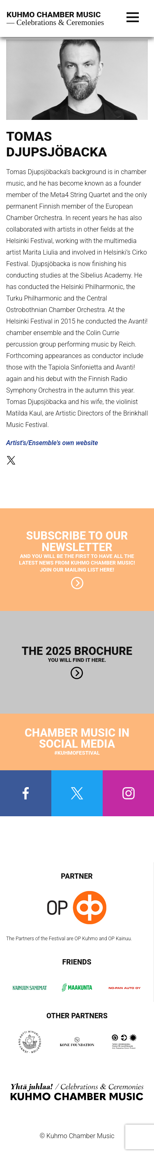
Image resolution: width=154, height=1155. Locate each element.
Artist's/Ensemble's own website (52, 443)
